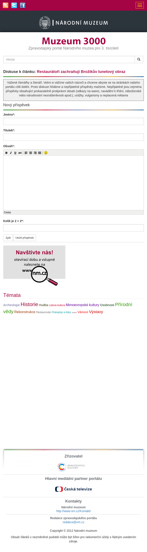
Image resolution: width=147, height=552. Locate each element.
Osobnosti (107, 305)
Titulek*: (9, 130)
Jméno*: (9, 114)
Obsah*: (9, 146)
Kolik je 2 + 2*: (13, 221)
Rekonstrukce (24, 312)
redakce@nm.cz (73, 522)
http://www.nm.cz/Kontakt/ (73, 511)
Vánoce (83, 312)
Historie (29, 304)
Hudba (43, 305)
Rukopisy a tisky (61, 312)
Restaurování (43, 312)
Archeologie (11, 305)
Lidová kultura (57, 305)
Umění (74, 313)
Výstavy (96, 311)
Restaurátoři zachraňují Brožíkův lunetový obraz (81, 72)
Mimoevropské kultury (82, 305)
